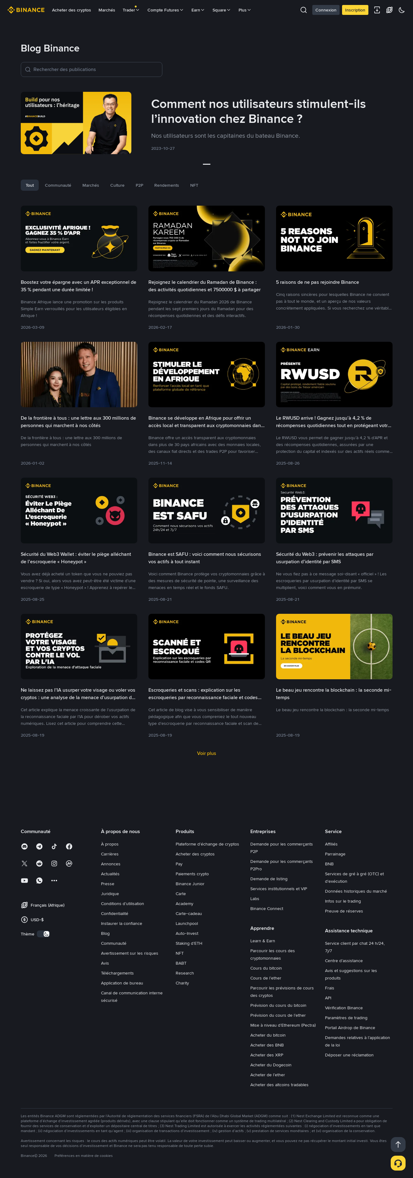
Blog (105, 933)
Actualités (110, 874)
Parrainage (335, 854)
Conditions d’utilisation (122, 903)
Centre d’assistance (344, 960)
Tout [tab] (30, 185)
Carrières (110, 854)
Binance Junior (190, 883)
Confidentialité (114, 913)
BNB (329, 864)
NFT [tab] (194, 185)
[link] (207, 124)
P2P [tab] (139, 185)
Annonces (111, 864)
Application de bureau (122, 983)
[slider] (207, 164)
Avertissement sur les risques (129, 953)
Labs (254, 898)
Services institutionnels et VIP (278, 888)
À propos (110, 844)
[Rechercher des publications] (95, 69)
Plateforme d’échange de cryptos (207, 844)
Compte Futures (165, 10)
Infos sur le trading (343, 901)
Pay (179, 864)
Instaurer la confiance (121, 923)
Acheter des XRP (266, 1055)
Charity (182, 983)
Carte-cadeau (189, 913)
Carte (181, 893)
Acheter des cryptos (71, 10)
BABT (181, 963)
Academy (184, 903)
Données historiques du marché (356, 891)
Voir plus (206, 753)
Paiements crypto (192, 874)
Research (185, 973)
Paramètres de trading (346, 1017)
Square (222, 10)
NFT (180, 953)
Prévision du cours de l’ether (278, 1015)
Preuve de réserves (344, 911)
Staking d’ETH (189, 943)
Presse (107, 883)
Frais (329, 988)
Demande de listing (269, 878)
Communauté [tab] (58, 185)
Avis (105, 963)
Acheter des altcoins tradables (279, 1084)
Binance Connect (266, 908)
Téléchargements (117, 973)
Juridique (110, 893)
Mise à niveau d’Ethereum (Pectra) (283, 1025)
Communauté (113, 943)
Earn (198, 10)
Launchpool (187, 923)
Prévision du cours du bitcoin (278, 1005)
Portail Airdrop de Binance (350, 1027)
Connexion (325, 10)
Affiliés (331, 844)
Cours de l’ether (265, 978)
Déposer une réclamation (349, 1055)
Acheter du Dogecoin (271, 1065)
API (328, 998)
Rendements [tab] (166, 185)
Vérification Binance (344, 1008)
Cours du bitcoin (266, 968)
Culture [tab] (117, 185)
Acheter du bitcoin (268, 1035)
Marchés (107, 10)
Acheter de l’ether (267, 1075)
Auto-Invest (187, 933)
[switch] (43, 933)
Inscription (355, 10)
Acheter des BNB (267, 1045)
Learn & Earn (262, 941)
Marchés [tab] (90, 185)
